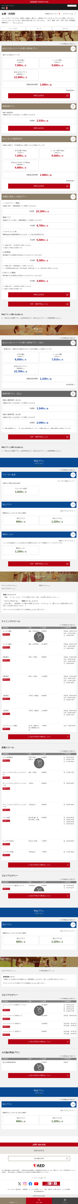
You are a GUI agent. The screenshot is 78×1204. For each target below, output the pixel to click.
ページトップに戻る (37, 1178)
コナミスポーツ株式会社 (14, 1189)
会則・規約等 (48, 1189)
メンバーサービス (72, 5)
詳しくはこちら (18, 22)
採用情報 (25, 1189)
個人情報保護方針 (39, 1191)
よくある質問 (66, 1189)
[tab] (13, 29)
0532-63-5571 (39, 1150)
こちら (32, 609)
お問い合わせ (57, 1189)
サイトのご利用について (36, 1189)
